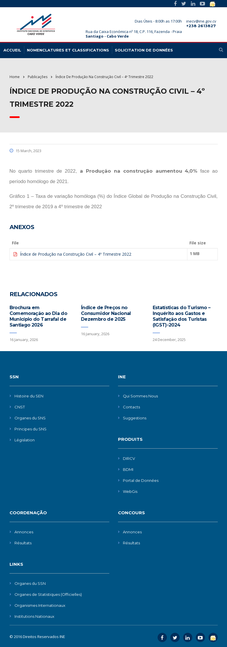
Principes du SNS (30, 429)
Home (15, 76)
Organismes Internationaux (39, 605)
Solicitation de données (144, 50)
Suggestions (134, 418)
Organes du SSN (30, 583)
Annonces (23, 532)
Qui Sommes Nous (140, 396)
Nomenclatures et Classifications (68, 50)
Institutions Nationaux (34, 616)
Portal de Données (140, 480)
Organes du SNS (30, 418)
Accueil (12, 50)
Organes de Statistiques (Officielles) (48, 594)
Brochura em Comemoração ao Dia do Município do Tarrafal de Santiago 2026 (38, 316)
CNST (19, 407)
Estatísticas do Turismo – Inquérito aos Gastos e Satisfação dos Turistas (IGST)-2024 (182, 316)
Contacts (131, 407)
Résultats (23, 543)
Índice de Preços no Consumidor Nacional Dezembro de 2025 (106, 313)
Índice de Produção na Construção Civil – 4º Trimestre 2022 (75, 254)
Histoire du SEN (28, 396)
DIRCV (129, 458)
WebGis (130, 491)
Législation (24, 440)
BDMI (128, 469)
